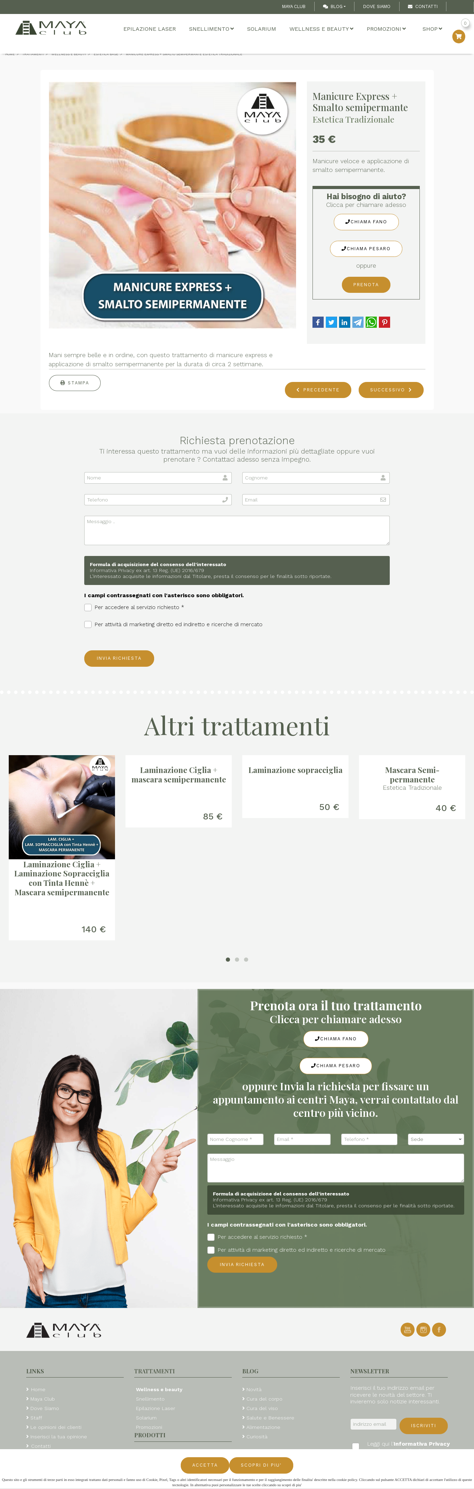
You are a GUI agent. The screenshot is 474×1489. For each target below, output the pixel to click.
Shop (432, 29)
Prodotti (149, 1435)
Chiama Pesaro (366, 248)
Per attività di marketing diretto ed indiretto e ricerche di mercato (173, 624)
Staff (36, 1418)
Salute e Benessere (270, 1418)
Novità (253, 1389)
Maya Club (294, 6)
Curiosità (256, 1436)
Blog (333, 6)
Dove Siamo (376, 6)
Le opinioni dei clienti (55, 1427)
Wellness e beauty (321, 29)
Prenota (366, 284)
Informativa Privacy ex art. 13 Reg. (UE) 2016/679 (147, 570)
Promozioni (386, 29)
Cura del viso (262, 1408)
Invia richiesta (119, 658)
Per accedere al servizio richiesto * (134, 607)
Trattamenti (154, 1371)
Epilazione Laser (149, 29)
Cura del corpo (264, 1399)
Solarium (261, 29)
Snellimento (211, 29)
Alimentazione (263, 1427)
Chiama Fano (366, 221)
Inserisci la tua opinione (58, 1436)
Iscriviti (423, 1425)
